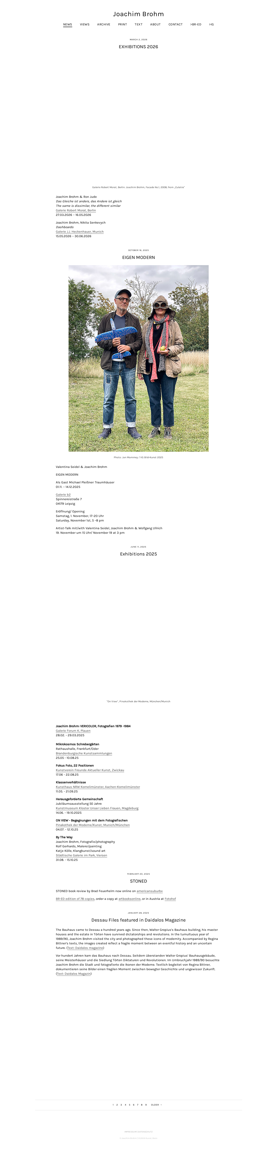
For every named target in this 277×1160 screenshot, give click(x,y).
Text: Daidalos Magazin (74, 974)
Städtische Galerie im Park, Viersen (81, 855)
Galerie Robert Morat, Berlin (76, 210)
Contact (176, 24)
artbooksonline (130, 899)
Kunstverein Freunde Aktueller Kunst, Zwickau (90, 770)
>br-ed (195, 24)
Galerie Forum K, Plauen (73, 731)
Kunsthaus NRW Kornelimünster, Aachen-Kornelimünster (98, 787)
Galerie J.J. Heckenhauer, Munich (80, 232)
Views (85, 24)
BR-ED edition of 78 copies (75, 899)
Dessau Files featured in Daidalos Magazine (138, 920)
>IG (211, 24)
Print (122, 24)
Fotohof (170, 899)
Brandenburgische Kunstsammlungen (84, 753)
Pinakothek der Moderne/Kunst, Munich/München (93, 825)
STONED (138, 881)
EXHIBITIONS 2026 (138, 46)
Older (155, 1104)
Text (138, 24)
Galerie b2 (63, 494)
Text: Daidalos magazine (85, 948)
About (155, 24)
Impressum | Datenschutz (138, 1132)
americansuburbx (150, 891)
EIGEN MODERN (138, 257)
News (67, 24)
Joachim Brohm (138, 14)
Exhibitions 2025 (138, 554)
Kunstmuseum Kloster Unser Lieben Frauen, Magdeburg (97, 808)
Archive (103, 24)
